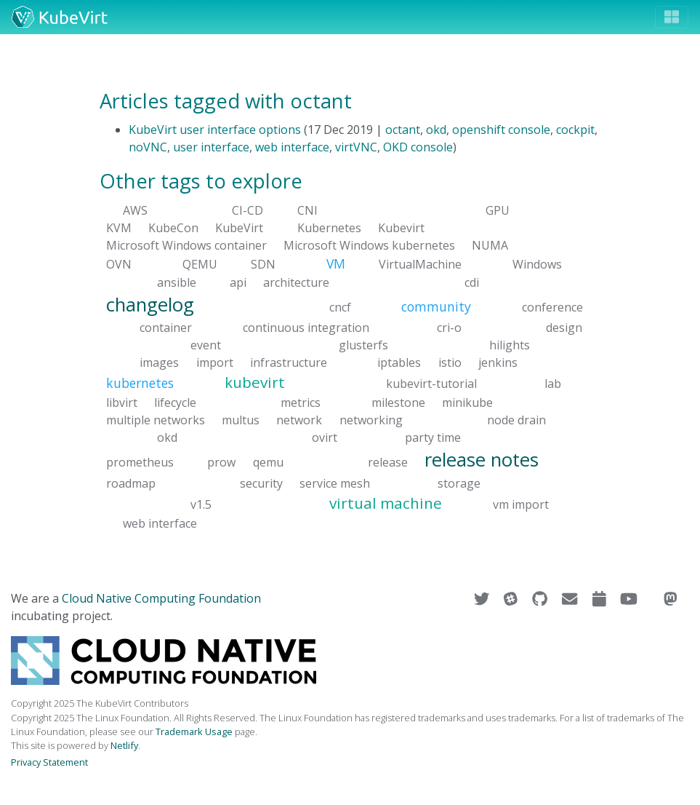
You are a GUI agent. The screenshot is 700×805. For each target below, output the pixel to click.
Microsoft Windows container (186, 245)
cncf (340, 306)
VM (335, 263)
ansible (176, 282)
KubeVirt (239, 228)
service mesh (334, 483)
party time (433, 437)
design (564, 328)
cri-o (449, 328)
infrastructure (288, 362)
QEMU (199, 264)
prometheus (140, 462)
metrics (301, 402)
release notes (482, 459)
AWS (135, 210)
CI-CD (247, 210)
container (166, 328)
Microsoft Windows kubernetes (369, 245)
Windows (537, 264)
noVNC (148, 147)
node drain (516, 420)
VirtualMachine (420, 264)
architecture (296, 282)
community (436, 305)
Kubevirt (401, 228)
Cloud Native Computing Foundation (161, 598)
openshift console (501, 130)
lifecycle (175, 402)
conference (552, 306)
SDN (263, 264)
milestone (398, 402)
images (159, 362)
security (261, 483)
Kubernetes (329, 228)
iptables (399, 362)
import (214, 362)
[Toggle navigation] (671, 17)
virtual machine (385, 502)
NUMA (490, 245)
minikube (467, 402)
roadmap (131, 483)
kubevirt (255, 382)
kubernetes (140, 383)
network (299, 420)
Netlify (124, 745)
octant (402, 130)
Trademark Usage (194, 731)
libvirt (121, 402)
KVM (119, 228)
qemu (268, 462)
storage (459, 483)
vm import (521, 504)
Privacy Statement (49, 762)
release (388, 462)
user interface (211, 147)
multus (241, 420)
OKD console (418, 147)
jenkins (498, 362)
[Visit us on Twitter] (483, 598)
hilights (509, 345)
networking (371, 420)
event (205, 345)
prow (221, 462)
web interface (292, 147)
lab (552, 384)
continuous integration (306, 328)
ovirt (324, 437)
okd (436, 130)
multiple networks (155, 420)
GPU (498, 210)
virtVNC (356, 147)
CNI (307, 210)
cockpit (575, 130)
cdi (471, 282)
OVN (119, 264)
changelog (150, 304)
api (238, 282)
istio (450, 362)
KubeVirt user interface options (215, 130)
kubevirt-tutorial (431, 384)
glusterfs (363, 345)
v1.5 (201, 504)
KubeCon (173, 228)
